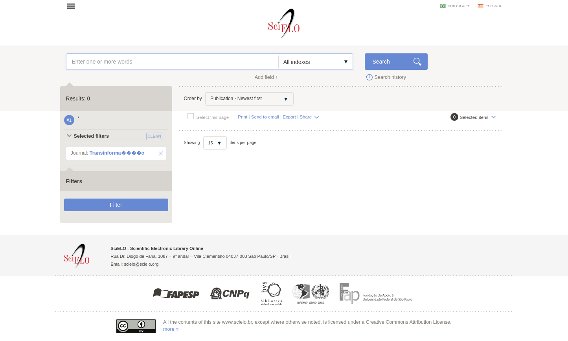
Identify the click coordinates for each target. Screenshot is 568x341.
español (493, 6)
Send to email (265, 116)
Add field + (266, 77)
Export (289, 116)
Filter (116, 205)
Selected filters (91, 136)
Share (306, 116)
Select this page (213, 117)
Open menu (73, 6)
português (459, 6)
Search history (390, 77)
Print (242, 116)
